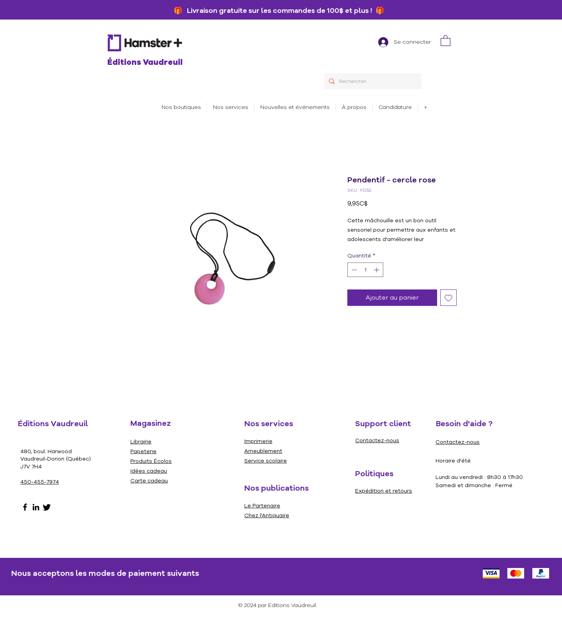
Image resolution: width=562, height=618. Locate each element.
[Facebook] (25, 507)
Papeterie (143, 451)
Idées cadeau (148, 471)
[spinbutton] (365, 270)
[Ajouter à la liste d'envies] (448, 297)
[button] (230, 107)
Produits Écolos (151, 461)
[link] (445, 40)
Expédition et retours (383, 491)
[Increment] (377, 270)
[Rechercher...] (372, 81)
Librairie (140, 441)
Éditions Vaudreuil (145, 62)
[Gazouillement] (47, 507)
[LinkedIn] (36, 507)
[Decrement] (353, 270)
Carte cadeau (149, 480)
